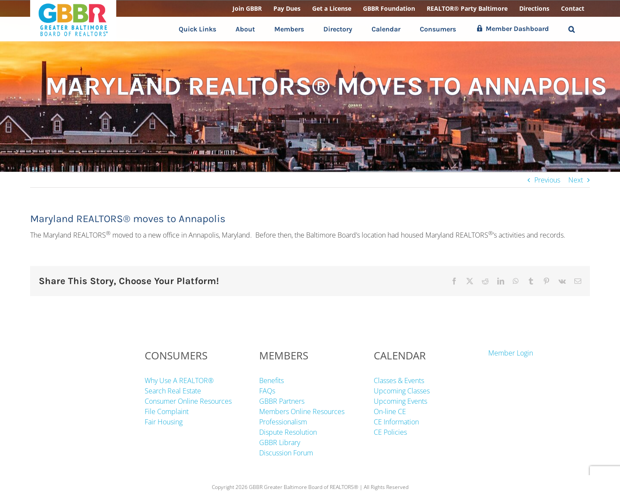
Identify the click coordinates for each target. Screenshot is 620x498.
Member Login (510, 353)
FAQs (267, 391)
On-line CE (390, 411)
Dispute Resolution (288, 432)
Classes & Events (399, 380)
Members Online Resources (301, 411)
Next (575, 180)
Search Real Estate (173, 391)
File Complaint (167, 411)
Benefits (271, 380)
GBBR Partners (281, 401)
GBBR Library (279, 442)
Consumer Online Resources (188, 401)
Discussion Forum (286, 453)
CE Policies (390, 432)
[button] (571, 29)
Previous (547, 180)
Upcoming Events (400, 401)
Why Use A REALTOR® (179, 380)
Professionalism (283, 422)
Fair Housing (164, 422)
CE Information (396, 422)
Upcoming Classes (402, 391)
